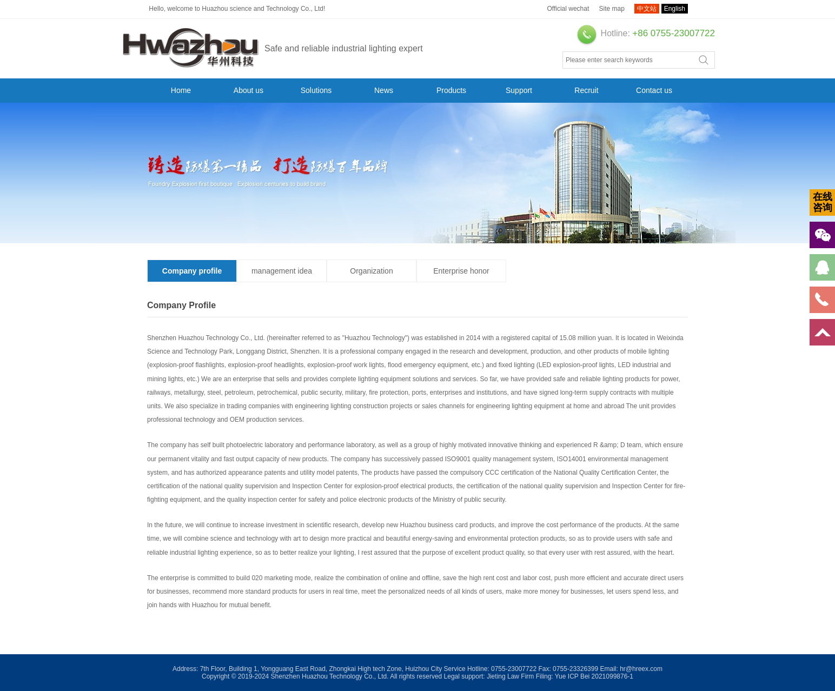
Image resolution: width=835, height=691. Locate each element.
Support (519, 90)
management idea (281, 271)
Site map (612, 8)
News (383, 90)
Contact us (654, 90)
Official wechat (568, 8)
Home (181, 90)
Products (451, 90)
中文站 (647, 8)
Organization (371, 271)
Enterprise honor (461, 271)
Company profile (192, 271)
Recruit (586, 90)
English (674, 8)
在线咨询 (822, 202)
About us (248, 90)
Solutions (316, 90)
